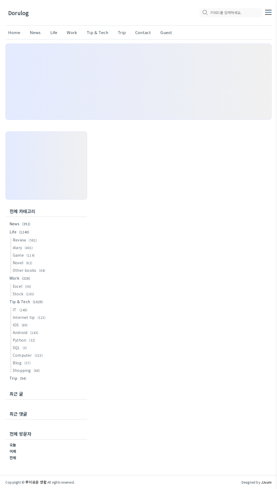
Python (25, 340)
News (35, 32)
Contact (143, 32)
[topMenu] (268, 11)
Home (14, 32)
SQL (20, 347)
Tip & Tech (97, 32)
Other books (30, 270)
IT (21, 309)
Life (54, 32)
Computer (28, 355)
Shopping (27, 370)
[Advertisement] (138, 82)
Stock (24, 293)
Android (26, 332)
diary (23, 247)
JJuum (266, 482)
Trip (122, 32)
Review (25, 240)
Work (72, 32)
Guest (166, 32)
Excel (23, 286)
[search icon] (204, 12)
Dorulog (18, 12)
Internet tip (30, 317)
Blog (22, 362)
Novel (23, 262)
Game (24, 255)
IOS (21, 325)
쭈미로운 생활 (35, 482)
